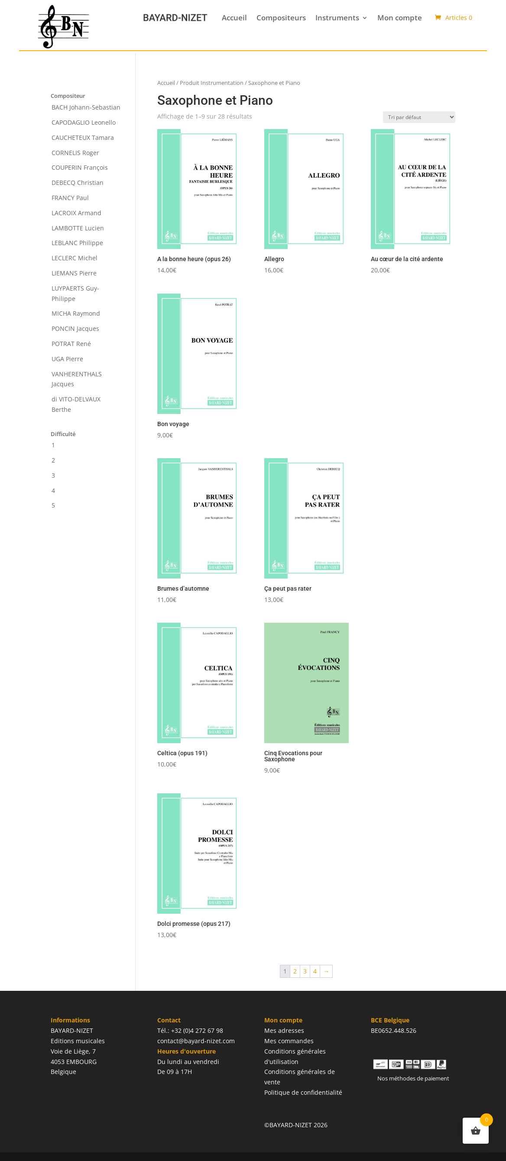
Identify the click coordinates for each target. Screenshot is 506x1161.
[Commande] (419, 117)
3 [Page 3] (305, 971)
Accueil (234, 18)
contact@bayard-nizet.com (196, 1041)
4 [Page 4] (315, 971)
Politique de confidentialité (303, 1092)
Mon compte (399, 18)
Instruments (337, 18)
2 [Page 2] (295, 971)
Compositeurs (281, 18)
